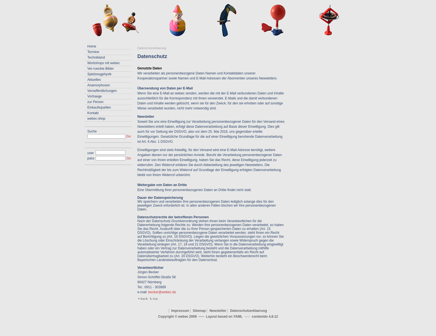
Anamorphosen (98, 85)
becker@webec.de (162, 292)
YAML (237, 317)
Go (128, 136)
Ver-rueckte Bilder (100, 69)
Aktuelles (94, 80)
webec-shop (96, 119)
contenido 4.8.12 (265, 317)
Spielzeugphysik (99, 74)
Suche (92, 131)
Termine (93, 52)
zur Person (95, 102)
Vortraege (94, 96)
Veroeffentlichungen (102, 91)
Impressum (180, 311)
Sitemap (199, 311)
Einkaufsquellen (99, 107)
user (90, 153)
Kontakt (93, 113)
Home (91, 46)
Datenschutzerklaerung (151, 48)
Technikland (96, 57)
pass (90, 158)
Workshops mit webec (103, 63)
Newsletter (217, 311)
